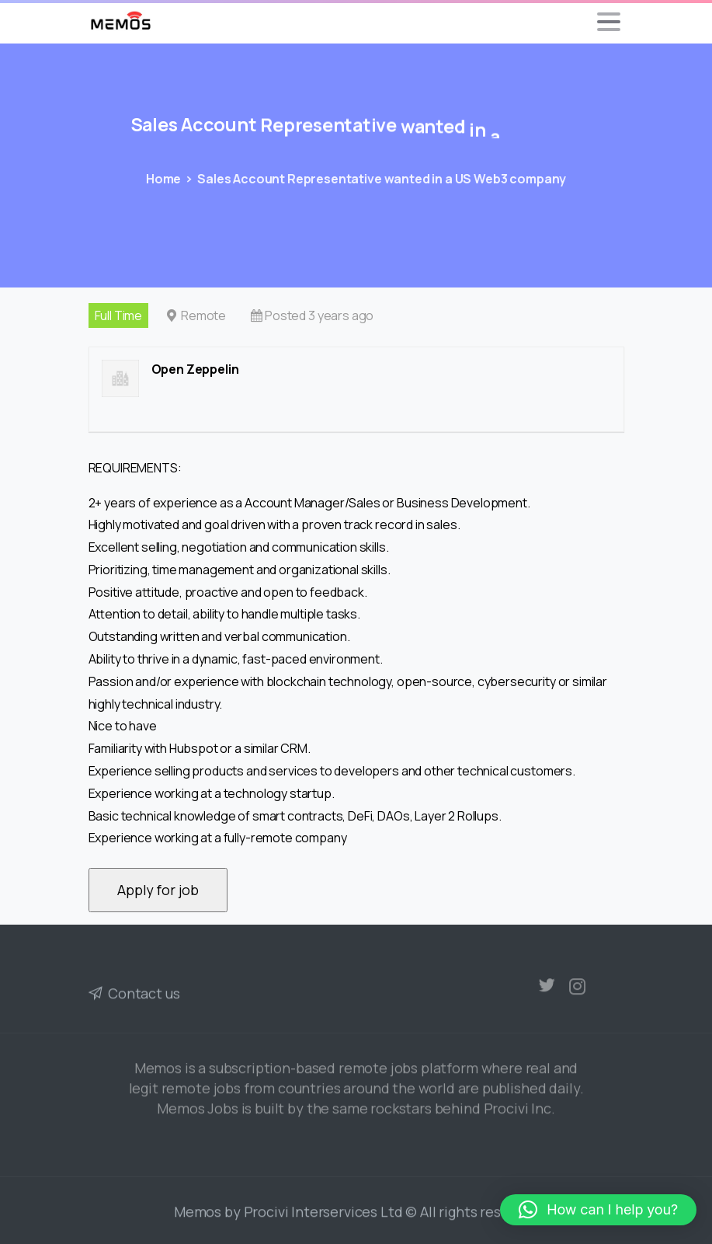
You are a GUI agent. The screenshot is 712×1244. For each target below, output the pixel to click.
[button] (598, 1209)
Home (162, 178)
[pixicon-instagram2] (577, 997)
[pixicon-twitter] (546, 988)
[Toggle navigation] (608, 22)
